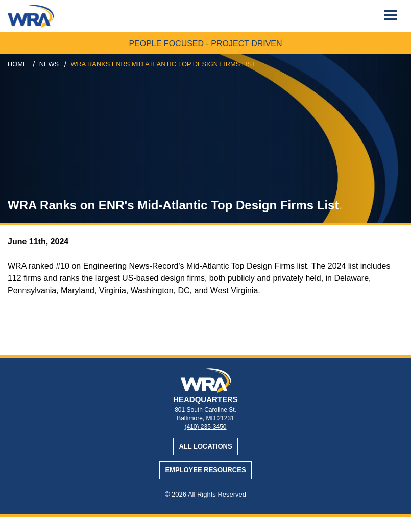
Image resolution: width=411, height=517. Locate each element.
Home (17, 64)
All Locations (205, 446)
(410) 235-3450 (205, 426)
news (49, 64)
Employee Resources (205, 470)
